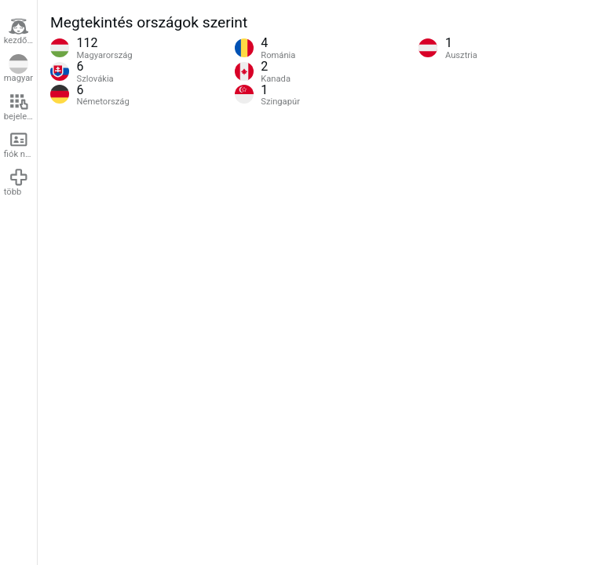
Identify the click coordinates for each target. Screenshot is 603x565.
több (16, 182)
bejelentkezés (20, 107)
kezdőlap (20, 31)
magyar (18, 69)
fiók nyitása (20, 144)
